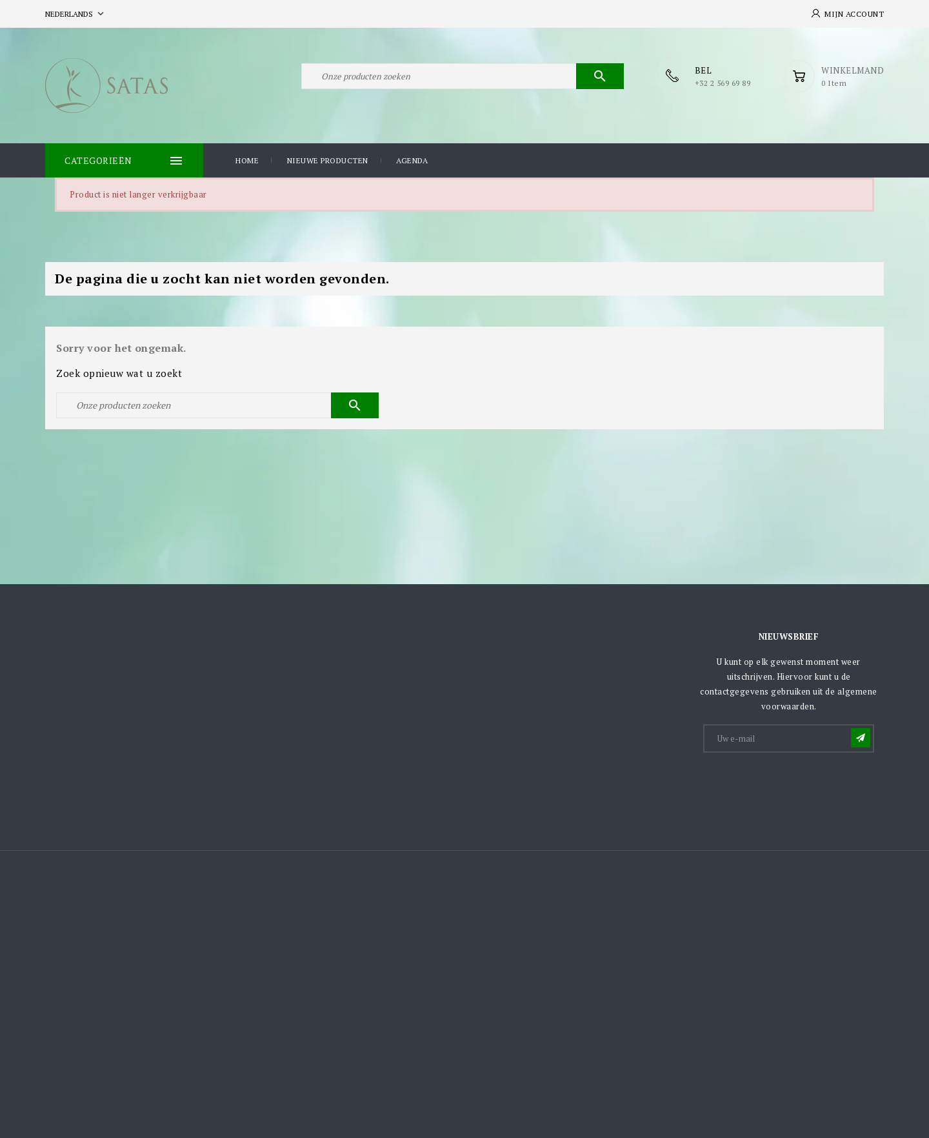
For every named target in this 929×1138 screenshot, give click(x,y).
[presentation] (802, 786)
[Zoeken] (462, 76)
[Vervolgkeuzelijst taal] (75, 13)
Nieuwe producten (327, 160)
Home (247, 160)
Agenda (412, 160)
